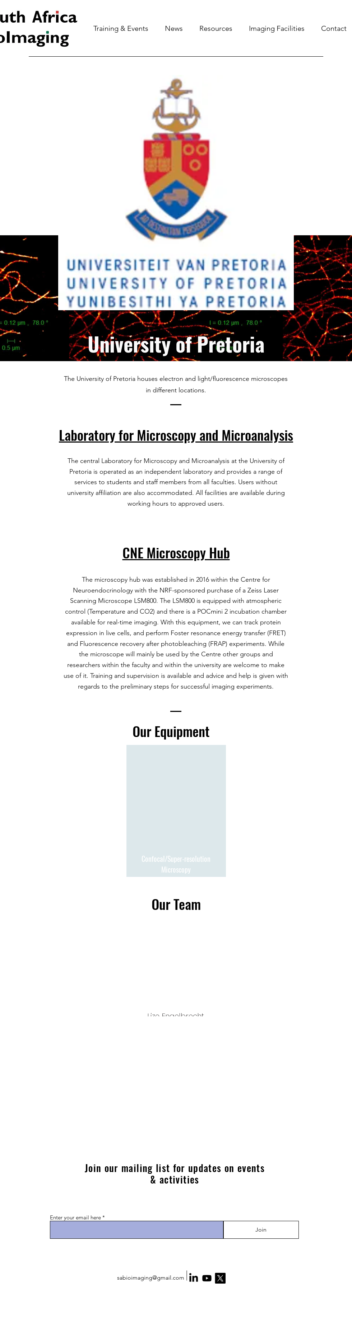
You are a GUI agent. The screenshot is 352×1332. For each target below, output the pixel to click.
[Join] (261, 1230)
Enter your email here (75, 1217)
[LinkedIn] (193, 1278)
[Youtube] (207, 1278)
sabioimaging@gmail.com (150, 1277)
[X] (220, 1278)
